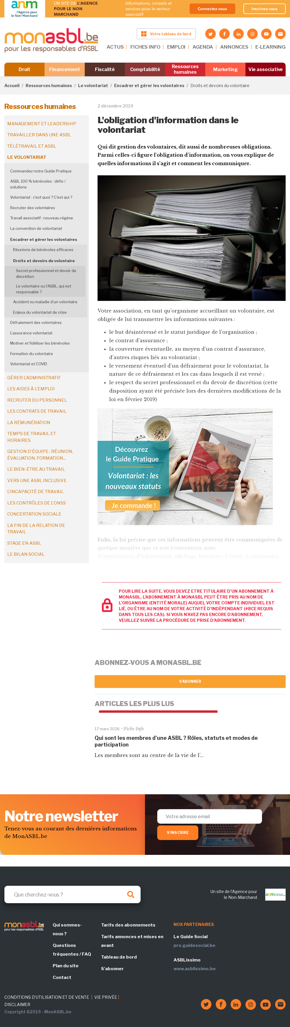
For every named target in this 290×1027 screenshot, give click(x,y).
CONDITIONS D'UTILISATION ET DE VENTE (46, 997)
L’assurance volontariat (31, 333)
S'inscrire (178, 832)
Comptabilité (145, 69)
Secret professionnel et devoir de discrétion (46, 273)
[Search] (72, 894)
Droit (25, 69)
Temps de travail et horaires (31, 437)
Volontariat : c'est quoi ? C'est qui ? (41, 197)
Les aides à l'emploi (31, 388)
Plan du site (66, 965)
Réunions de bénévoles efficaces (43, 249)
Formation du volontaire (31, 353)
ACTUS (115, 47)
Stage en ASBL (24, 543)
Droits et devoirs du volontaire (44, 260)
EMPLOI (176, 47)
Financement (64, 69)
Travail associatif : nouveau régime (41, 218)
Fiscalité (104, 69)
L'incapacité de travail (35, 491)
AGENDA (202, 47)
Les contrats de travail (36, 411)
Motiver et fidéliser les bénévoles (40, 343)
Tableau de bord (119, 957)
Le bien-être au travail (36, 469)
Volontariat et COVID (28, 363)
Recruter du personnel (37, 400)
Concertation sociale (34, 514)
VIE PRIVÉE (105, 997)
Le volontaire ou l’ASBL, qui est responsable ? (43, 289)
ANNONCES (234, 47)
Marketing (225, 69)
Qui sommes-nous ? (67, 929)
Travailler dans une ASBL (39, 134)
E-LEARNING (270, 47)
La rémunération (28, 422)
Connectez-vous (212, 9)
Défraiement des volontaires (36, 322)
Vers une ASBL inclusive (37, 480)
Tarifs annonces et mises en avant (132, 941)
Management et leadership (41, 123)
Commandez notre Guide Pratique (41, 171)
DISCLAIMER (17, 1004)
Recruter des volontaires (32, 207)
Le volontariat (93, 85)
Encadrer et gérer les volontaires (149, 85)
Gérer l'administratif (34, 377)
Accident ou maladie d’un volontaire (45, 301)
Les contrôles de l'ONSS (36, 503)
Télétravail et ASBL (31, 146)
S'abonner (190, 681)
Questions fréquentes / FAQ (72, 950)
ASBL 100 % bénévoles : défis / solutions (38, 184)
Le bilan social (26, 554)
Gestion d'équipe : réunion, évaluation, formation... (40, 455)
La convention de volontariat (36, 228)
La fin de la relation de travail (36, 529)
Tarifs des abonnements (128, 925)
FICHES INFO (145, 47)
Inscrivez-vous (265, 9)
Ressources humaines (185, 69)
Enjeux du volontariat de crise (40, 312)
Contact (62, 977)
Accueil (12, 85)
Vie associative (265, 69)
